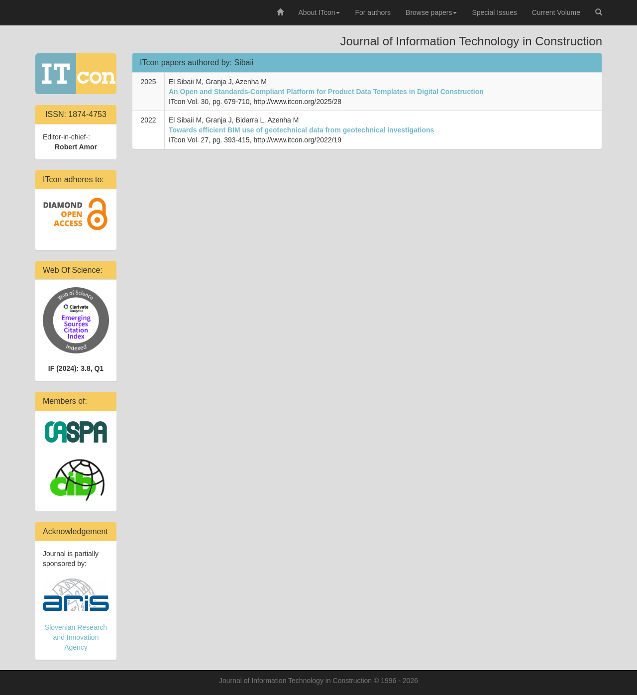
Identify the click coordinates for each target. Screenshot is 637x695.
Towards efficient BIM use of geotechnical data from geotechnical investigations (301, 130)
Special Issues (494, 12)
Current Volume (556, 12)
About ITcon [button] (319, 12)
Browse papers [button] (431, 12)
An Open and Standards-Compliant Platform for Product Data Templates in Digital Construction (326, 92)
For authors (373, 12)
